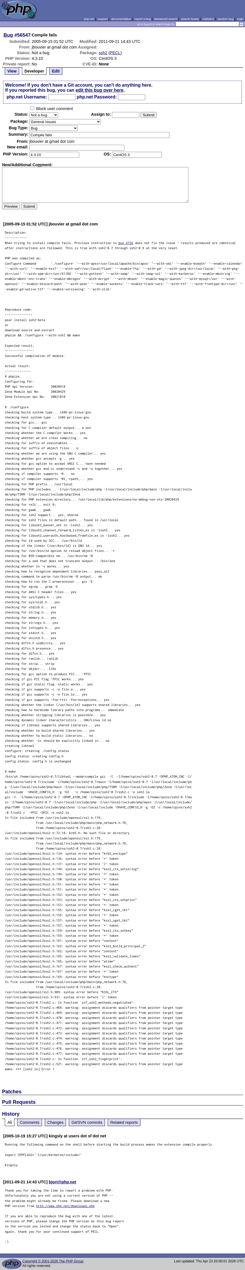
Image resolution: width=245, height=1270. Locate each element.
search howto (190, 19)
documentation (121, 19)
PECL (115, 53)
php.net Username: (26, 97)
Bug (8, 35)
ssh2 (103, 53)
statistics (208, 19)
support (103, 19)
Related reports (124, 1122)
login (240, 19)
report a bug (142, 19)
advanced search (165, 19)
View (12, 71)
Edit (55, 71)
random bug (225, 19)
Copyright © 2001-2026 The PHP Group (52, 1261)
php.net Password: (97, 97)
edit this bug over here (99, 90)
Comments (29, 1122)
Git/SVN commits (86, 1122)
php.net (89, 19)
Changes (55, 1122)
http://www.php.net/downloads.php (65, 1206)
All (9, 1122)
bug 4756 (125, 243)
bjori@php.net (62, 1182)
